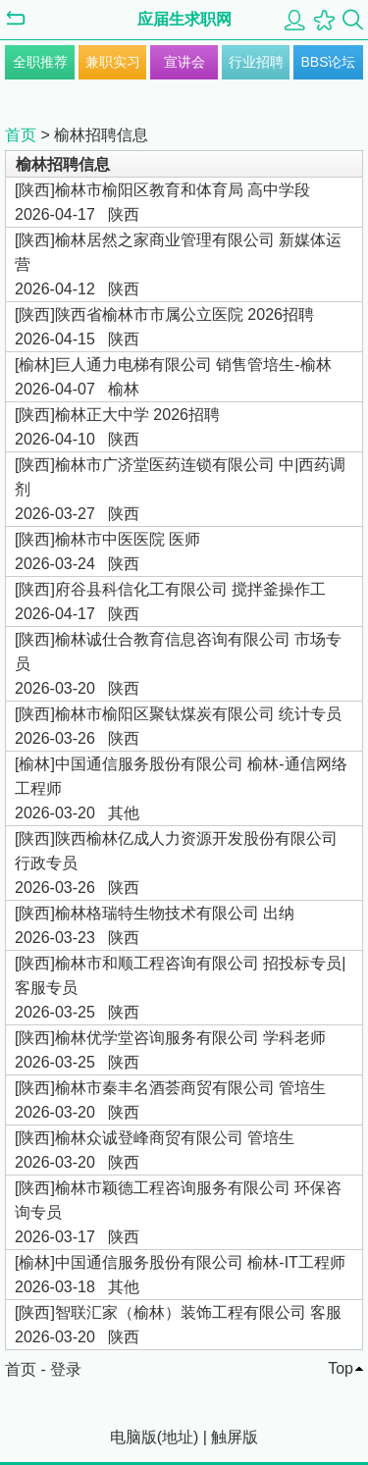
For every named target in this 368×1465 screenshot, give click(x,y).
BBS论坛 (327, 62)
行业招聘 (256, 62)
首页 (20, 135)
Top (340, 1368)
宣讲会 (184, 62)
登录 (65, 1369)
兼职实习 (112, 62)
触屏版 (234, 1437)
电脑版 (133, 1437)
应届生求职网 (184, 19)
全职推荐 (40, 62)
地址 (177, 1437)
